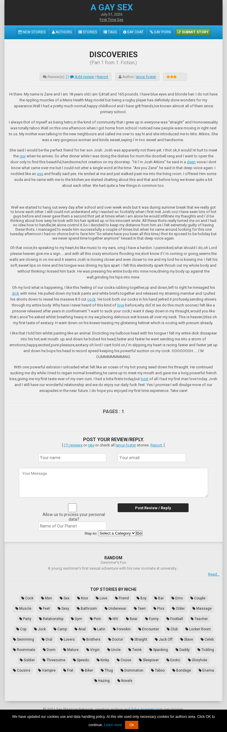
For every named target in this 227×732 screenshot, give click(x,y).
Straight (139, 639)
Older (178, 608)
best (144, 379)
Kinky (103, 660)
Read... (214, 574)
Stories (87, 32)
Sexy (63, 608)
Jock (40, 629)
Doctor (115, 639)
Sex (64, 598)
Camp (60, 629)
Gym (76, 619)
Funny (152, 619)
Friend (122, 598)
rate (91, 445)
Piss (158, 608)
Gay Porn (160, 32)
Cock (27, 598)
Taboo (158, 670)
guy (23, 156)
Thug (107, 670)
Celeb (207, 639)
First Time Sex (111, 19)
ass (40, 174)
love (120, 305)
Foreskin (122, 629)
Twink (135, 650)
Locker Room (198, 629)
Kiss (82, 598)
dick (15, 293)
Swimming (23, 639)
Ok (131, 725)
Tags (110, 32)
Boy (142, 598)
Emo (177, 598)
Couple (197, 598)
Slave (186, 639)
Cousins (21, 670)
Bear (131, 619)
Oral (47, 639)
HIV (113, 619)
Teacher (199, 619)
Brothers (91, 639)
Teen (140, 608)
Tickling (205, 650)
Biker (87, 670)
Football (174, 619)
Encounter (148, 629)
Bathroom (87, 608)
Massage (202, 608)
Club (172, 629)
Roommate (24, 650)
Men (46, 598)
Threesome (54, 660)
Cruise (124, 660)
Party (25, 619)
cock (91, 299)
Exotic (173, 660)
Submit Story (193, 32)
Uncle (114, 650)
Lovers (67, 639)
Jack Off (164, 639)
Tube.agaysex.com (147, 709)
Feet (44, 608)
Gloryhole (197, 660)
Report (102, 77)
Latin (99, 629)
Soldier (27, 660)
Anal (80, 629)
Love (101, 598)
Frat (68, 670)
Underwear (115, 608)
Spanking (158, 650)
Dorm (49, 650)
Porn (95, 619)
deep (191, 162)
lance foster (146, 77)
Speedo (81, 660)
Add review (82, 77)
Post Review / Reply (153, 508)
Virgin (93, 650)
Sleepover (149, 660)
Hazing (102, 681)
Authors (62, 32)
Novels (124, 681)
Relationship (51, 619)
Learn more (113, 725)
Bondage (181, 670)
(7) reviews (73, 445)
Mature (71, 650)
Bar (159, 598)
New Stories (32, 32)
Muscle (23, 608)
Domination (132, 670)
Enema (206, 670)
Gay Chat (133, 32)
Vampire (47, 670)
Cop (21, 629)
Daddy (183, 650)
